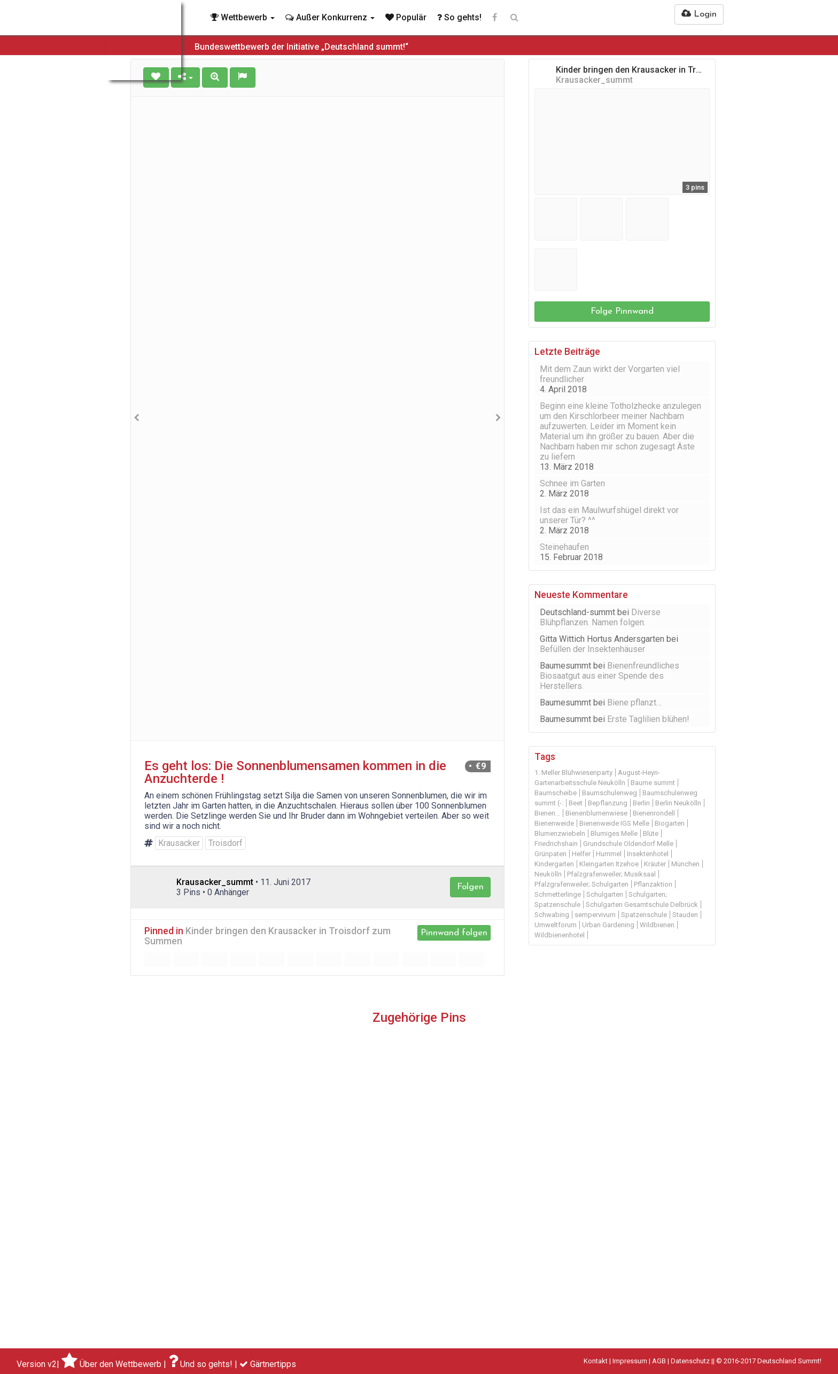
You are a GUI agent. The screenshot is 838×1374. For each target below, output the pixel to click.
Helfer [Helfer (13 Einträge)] (581, 854)
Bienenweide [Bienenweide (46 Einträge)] (554, 823)
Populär (405, 17)
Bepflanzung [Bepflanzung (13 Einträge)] (607, 803)
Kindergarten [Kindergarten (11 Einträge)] (554, 864)
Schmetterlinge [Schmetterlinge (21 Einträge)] (557, 894)
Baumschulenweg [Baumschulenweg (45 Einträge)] (609, 793)
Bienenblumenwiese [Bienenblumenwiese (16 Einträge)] (596, 813)
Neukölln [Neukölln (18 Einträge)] (548, 874)
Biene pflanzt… (634, 702)
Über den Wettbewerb (120, 1364)
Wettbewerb (243, 17)
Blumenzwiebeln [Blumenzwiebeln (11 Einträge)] (559, 833)
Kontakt (596, 1361)
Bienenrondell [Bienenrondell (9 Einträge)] (654, 813)
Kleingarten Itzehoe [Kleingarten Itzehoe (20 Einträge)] (609, 864)
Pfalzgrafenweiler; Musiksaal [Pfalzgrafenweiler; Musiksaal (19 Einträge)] (611, 874)
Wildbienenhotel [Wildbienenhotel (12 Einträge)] (559, 935)
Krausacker (179, 843)
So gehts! (459, 17)
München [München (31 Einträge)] (685, 864)
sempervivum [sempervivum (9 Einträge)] (595, 915)
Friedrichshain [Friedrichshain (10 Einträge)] (556, 844)
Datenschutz (690, 1361)
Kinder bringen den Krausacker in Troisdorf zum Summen (267, 936)
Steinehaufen (564, 547)
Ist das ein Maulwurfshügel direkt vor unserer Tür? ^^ (609, 515)
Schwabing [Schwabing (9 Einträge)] (551, 915)
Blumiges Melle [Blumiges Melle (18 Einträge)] (614, 833)
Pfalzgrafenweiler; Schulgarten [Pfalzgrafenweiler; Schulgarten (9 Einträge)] (581, 884)
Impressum (629, 1361)
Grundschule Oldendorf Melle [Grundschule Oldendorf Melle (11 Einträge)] (628, 844)
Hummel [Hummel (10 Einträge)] (609, 854)
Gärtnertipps (273, 1364)
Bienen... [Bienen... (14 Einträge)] (547, 813)
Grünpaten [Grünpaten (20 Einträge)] (550, 854)
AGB (659, 1361)
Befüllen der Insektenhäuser (592, 649)
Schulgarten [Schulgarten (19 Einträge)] (604, 894)
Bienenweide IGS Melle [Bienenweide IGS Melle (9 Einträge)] (614, 823)
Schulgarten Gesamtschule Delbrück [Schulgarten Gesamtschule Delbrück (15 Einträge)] (642, 905)
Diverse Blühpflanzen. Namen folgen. (600, 617)
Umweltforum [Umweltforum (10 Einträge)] (555, 925)
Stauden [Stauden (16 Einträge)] (685, 915)
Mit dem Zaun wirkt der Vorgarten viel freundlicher (610, 374)
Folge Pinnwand (622, 311)
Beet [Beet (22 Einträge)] (576, 803)
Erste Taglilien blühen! (648, 719)
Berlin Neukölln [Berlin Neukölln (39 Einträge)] (678, 803)
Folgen (470, 886)
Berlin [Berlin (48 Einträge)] (641, 803)
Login (699, 14)
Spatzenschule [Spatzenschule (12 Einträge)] (644, 915)
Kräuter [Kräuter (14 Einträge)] (655, 864)
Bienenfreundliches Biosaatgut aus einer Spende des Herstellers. (609, 676)
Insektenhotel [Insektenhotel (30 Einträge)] (648, 854)
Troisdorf (225, 843)
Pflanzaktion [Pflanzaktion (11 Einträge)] (653, 884)
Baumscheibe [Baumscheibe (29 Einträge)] (555, 793)
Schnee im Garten (572, 483)
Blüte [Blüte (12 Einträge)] (650, 833)
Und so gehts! (206, 1364)
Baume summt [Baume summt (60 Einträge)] (653, 783)
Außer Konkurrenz (330, 17)
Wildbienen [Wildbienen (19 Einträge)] (657, 925)
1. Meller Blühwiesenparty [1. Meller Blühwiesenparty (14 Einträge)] (573, 772)
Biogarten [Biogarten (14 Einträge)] (670, 823)
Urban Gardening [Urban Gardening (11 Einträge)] (608, 925)
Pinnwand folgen (454, 932)
